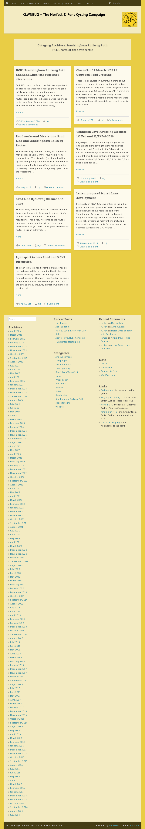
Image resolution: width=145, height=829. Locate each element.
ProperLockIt (62, 379)
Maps (46, 3)
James (104, 337)
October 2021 (17, 519)
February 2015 (17, 787)
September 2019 (19, 599)
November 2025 (18, 350)
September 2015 (19, 761)
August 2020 (16, 565)
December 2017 (18, 668)
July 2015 (15, 768)
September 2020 (19, 561)
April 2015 (15, 780)
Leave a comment (28, 124)
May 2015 (15, 776)
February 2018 (17, 661)
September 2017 (19, 680)
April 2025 (15, 377)
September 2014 (19, 807)
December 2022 (18, 469)
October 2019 (17, 596)
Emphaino (133, 825)
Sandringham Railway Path (69, 399)
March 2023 (16, 457)
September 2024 (19, 396)
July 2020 (15, 569)
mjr (47, 121)
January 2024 (17, 427)
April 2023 (15, 454)
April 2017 (15, 699)
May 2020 (15, 576)
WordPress (114, 825)
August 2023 (16, 442)
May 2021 (15, 538)
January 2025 (17, 384)
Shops (56, 3)
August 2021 (16, 526)
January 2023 (17, 465)
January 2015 (17, 791)
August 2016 (16, 726)
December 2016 (18, 711)
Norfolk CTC (107, 404)
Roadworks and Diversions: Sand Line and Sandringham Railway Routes (40, 140)
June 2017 (15, 692)
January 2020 (17, 588)
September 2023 (19, 438)
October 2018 (17, 630)
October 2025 (17, 354)
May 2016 (15, 730)
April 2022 (15, 496)
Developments (63, 364)
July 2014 (15, 814)
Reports (59, 387)
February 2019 (17, 619)
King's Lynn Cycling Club (113, 397)
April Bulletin (62, 326)
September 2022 (19, 480)
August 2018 (16, 638)
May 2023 (15, 450)
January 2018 (17, 665)
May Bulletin (62, 322)
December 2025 (18, 346)
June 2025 (15, 369)
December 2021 (18, 511)
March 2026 (16, 334)
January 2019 (17, 622)
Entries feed (107, 367)
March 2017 (16, 703)
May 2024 (15, 411)
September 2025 (19, 357)
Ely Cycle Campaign (111, 422)
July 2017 (15, 688)
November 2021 (18, 515)
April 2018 (15, 653)
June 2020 (15, 573)
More (20, 112)
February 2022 (17, 503)
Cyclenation (107, 390)
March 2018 (16, 657)
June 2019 (15, 611)
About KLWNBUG (30, 3)
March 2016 (16, 738)
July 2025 (15, 365)
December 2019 (18, 592)
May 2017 (15, 695)
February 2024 (17, 423)
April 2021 (15, 542)
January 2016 (17, 745)
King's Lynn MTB (109, 411)
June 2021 (15, 534)
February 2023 (17, 461)
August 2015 (16, 764)
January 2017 (17, 707)
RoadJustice (61, 395)
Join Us (89, 3)
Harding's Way (63, 368)
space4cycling (72, 3)
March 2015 (16, 784)
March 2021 (16, 546)
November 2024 (18, 392)
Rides (58, 391)
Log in (104, 363)
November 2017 (18, 672)
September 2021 (19, 523)
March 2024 (16, 419)
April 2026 (15, 331)
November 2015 (18, 753)
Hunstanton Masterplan (68, 341)
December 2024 (18, 388)
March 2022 (16, 499)
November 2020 (18, 553)
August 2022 (16, 484)
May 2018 (15, 649)
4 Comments (116, 120)
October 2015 (17, 757)
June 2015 (15, 772)
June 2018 (15, 645)
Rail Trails (61, 383)
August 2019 (16, 603)
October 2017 (17, 676)
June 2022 (15, 488)
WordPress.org (108, 375)
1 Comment (53, 303)
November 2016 (18, 715)
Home (14, 3)
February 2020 (17, 584)
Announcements (64, 356)
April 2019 (15, 615)
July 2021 (15, 530)
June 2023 (15, 446)
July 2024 (15, 403)
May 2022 (15, 492)
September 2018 (19, 634)
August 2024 (16, 400)
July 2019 (15, 607)
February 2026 (17, 338)
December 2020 (18, 549)
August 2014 (16, 811)
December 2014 (18, 795)
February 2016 (17, 741)
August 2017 (16, 684)
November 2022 (18, 473)
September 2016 (19, 722)
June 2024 (15, 407)
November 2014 (18, 799)
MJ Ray (104, 322)
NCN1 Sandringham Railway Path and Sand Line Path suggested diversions (41, 74)
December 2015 (18, 749)
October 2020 (17, 557)
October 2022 (17, 477)
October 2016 (17, 718)
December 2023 (18, 430)
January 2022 (17, 507)
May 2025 (15, 373)
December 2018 (18, 626)
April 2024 (15, 415)
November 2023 (18, 434)
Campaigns (61, 360)
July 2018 (15, 642)
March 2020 (16, 580)
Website (60, 406)
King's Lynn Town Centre (68, 372)
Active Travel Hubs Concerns (70, 337)
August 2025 (16, 361)
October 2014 (17, 803)
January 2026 (17, 342)
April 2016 (15, 734)
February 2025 (17, 380)
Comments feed (109, 371)
